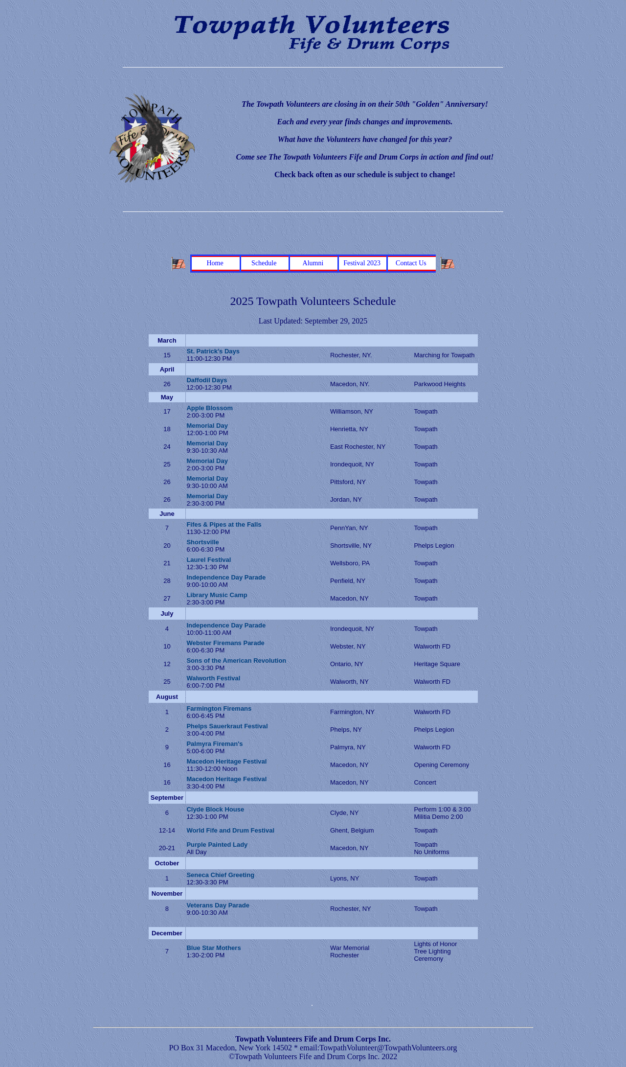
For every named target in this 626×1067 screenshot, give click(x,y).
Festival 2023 (361, 263)
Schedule (263, 263)
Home (214, 263)
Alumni (313, 263)
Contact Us (411, 263)
